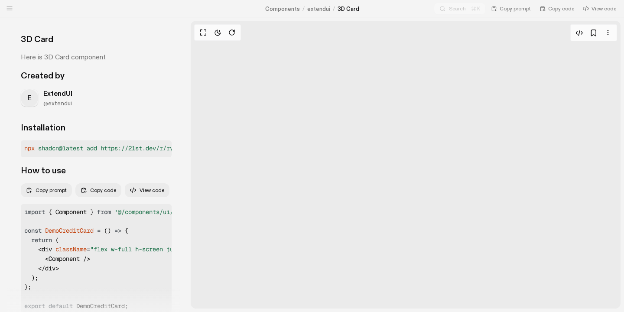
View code (147, 190)
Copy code (98, 190)
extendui (318, 8)
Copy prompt (46, 190)
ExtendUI (57, 93)
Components (282, 8)
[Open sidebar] (9, 8)
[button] (96, 148)
